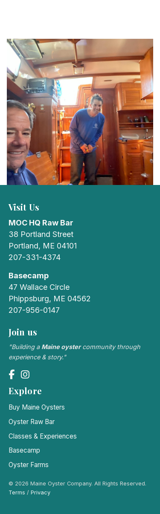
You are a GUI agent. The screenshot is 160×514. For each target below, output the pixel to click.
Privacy (40, 492)
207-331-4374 (35, 257)
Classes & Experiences (43, 436)
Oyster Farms (29, 465)
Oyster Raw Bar (32, 422)
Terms (17, 492)
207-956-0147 (34, 310)
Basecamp (24, 450)
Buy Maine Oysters (37, 407)
